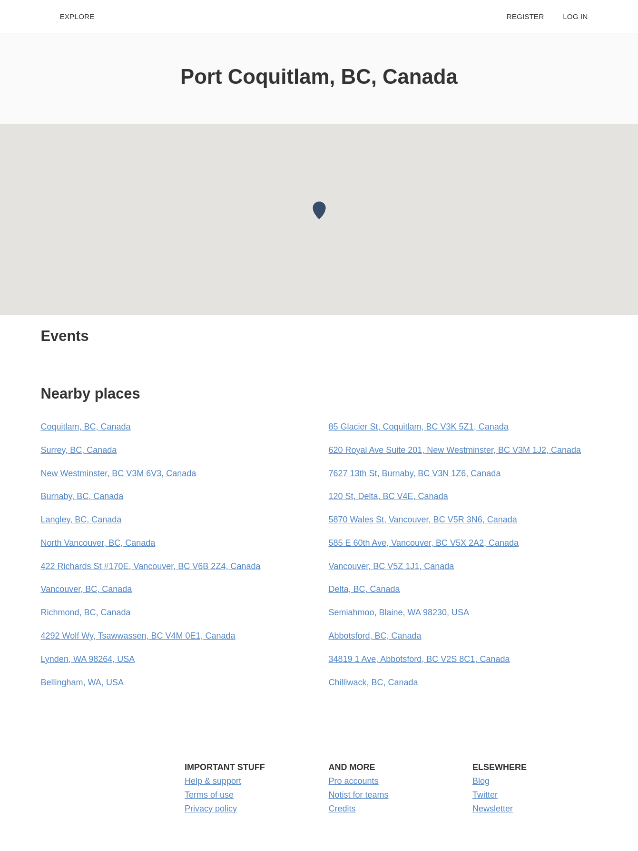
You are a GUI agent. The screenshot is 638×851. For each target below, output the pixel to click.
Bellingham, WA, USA (82, 682)
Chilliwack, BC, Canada (373, 682)
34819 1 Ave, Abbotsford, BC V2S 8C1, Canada (419, 659)
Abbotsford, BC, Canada (375, 636)
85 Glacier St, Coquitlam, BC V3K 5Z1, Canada (419, 426)
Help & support (213, 781)
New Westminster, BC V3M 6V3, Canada (118, 473)
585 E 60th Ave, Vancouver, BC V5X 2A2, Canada (424, 543)
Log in (575, 16)
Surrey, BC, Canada (79, 450)
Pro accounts (354, 781)
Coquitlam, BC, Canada (86, 426)
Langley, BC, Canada (81, 519)
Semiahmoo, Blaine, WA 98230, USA (399, 612)
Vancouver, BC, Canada (86, 589)
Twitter (485, 795)
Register (525, 16)
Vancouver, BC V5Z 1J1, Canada (391, 566)
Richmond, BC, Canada (86, 612)
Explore (77, 16)
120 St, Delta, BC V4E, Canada (388, 496)
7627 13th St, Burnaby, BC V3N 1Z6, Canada (415, 473)
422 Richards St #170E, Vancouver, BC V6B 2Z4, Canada (151, 566)
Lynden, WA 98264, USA (88, 659)
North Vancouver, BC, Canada (98, 543)
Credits (342, 808)
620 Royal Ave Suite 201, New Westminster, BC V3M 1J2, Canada (455, 450)
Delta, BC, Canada (364, 589)
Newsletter (492, 808)
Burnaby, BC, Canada (82, 496)
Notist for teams (359, 795)
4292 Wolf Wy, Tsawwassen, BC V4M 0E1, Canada (138, 636)
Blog (481, 781)
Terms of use (209, 795)
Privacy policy (211, 808)
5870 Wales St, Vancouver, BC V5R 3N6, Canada (423, 519)
